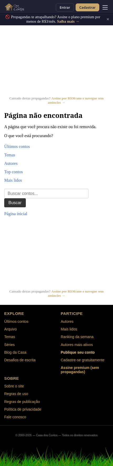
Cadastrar (87, 7)
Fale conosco (15, 417)
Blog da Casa (15, 352)
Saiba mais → (68, 21)
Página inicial (15, 214)
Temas (9, 155)
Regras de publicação (22, 402)
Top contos (13, 172)
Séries (9, 345)
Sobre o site (14, 386)
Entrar (65, 7)
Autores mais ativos (77, 345)
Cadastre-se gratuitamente (83, 360)
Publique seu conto (78, 352)
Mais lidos (13, 180)
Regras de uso (16, 394)
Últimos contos (17, 146)
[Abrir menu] (105, 7)
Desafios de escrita (20, 360)
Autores (11, 163)
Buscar (15, 202)
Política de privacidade (22, 409)
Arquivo (10, 329)
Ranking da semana (77, 337)
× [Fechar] (107, 19)
